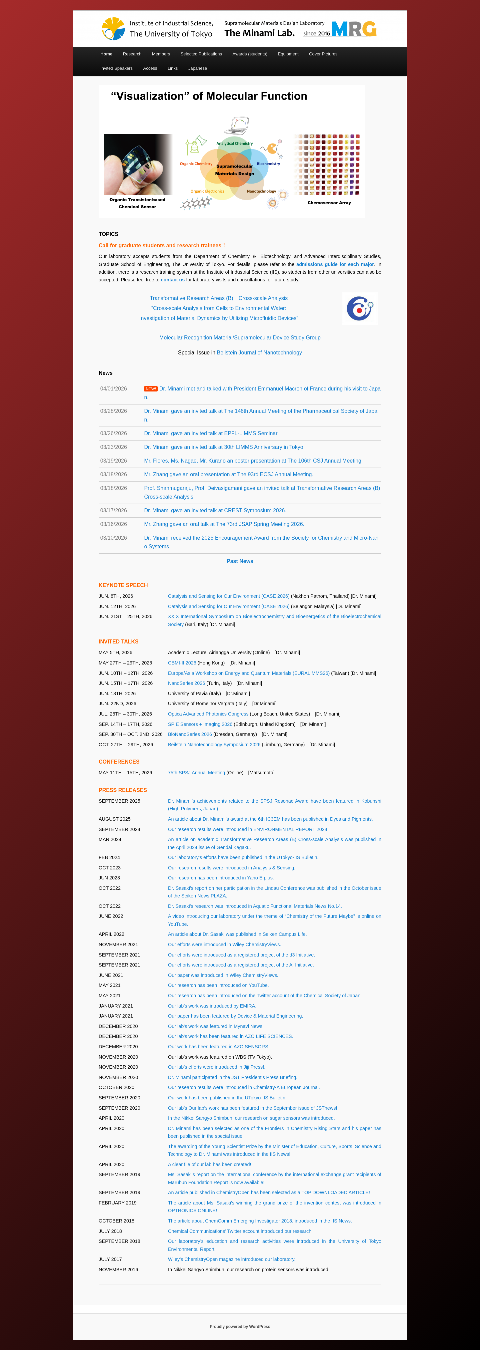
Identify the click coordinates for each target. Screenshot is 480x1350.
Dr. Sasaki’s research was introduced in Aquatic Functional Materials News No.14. (255, 906)
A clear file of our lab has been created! (209, 1164)
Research (132, 53)
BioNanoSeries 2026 (190, 734)
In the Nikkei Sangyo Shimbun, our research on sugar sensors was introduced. (251, 1118)
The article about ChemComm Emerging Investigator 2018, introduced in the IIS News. (260, 1221)
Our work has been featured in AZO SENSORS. (219, 1046)
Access (150, 68)
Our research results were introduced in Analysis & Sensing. (231, 867)
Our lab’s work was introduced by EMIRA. (212, 1006)
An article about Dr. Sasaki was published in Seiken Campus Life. (237, 934)
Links (173, 68)
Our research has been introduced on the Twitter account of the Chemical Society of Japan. (265, 995)
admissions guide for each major (335, 264)
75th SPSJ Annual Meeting (196, 772)
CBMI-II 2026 (182, 662)
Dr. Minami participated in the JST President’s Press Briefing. (232, 1077)
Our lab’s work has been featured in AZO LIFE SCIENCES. (230, 1036)
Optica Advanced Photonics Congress (208, 714)
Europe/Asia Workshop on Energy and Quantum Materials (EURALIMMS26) (249, 673)
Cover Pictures (323, 53)
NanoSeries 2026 (186, 683)
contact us (173, 279)
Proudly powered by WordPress (240, 1326)
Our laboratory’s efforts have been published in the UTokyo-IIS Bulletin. (243, 857)
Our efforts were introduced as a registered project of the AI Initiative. (241, 965)
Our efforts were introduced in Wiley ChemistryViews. (224, 944)
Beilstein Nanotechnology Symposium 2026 (214, 744)
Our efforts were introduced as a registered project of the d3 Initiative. (241, 955)
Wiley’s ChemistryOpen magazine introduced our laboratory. (232, 1259)
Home (106, 53)
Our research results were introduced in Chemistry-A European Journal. (244, 1087)
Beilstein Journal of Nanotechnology (259, 352)
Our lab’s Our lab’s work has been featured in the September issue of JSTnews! (252, 1108)
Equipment (288, 53)
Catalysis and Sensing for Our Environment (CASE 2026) (229, 596)
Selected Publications (201, 53)
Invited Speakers (116, 68)
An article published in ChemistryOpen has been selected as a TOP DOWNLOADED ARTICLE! (269, 1192)
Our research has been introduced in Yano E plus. (221, 877)
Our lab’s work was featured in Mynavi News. (216, 1026)
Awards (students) (249, 53)
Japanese (197, 68)
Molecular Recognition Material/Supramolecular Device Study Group (240, 337)
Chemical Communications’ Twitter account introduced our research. (240, 1231)
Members (161, 53)
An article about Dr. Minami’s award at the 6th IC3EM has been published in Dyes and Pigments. (270, 819)
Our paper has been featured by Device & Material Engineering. (235, 1016)
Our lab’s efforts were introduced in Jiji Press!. (216, 1067)
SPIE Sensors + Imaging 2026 (200, 724)
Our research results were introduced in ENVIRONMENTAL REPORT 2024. (248, 829)
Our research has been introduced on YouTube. (218, 985)
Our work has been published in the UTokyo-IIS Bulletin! (227, 1097)
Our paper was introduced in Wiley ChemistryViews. (223, 975)
